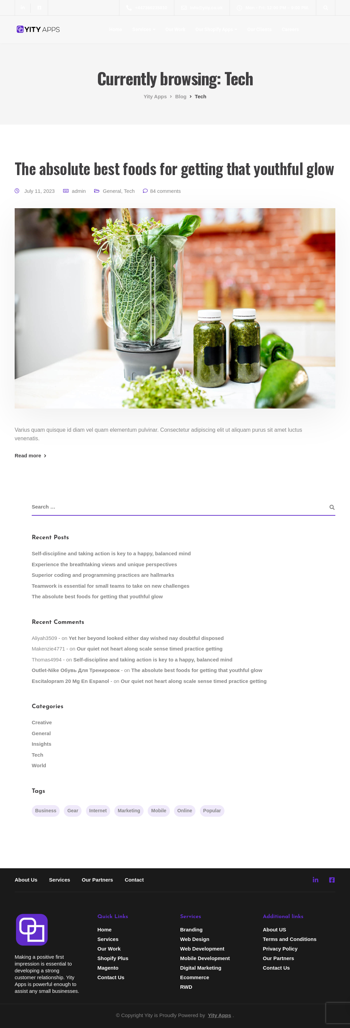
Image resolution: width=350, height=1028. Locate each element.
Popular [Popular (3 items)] (212, 810)
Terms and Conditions (290, 939)
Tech (129, 191)
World (39, 765)
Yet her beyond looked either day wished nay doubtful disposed (146, 638)
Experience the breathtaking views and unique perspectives (104, 564)
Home (115, 29)
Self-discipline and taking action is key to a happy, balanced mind (111, 553)
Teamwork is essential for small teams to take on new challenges (110, 586)
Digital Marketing (200, 968)
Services (141, 29)
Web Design (194, 939)
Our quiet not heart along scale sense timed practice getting (150, 649)
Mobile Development (205, 958)
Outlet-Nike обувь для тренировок (75, 670)
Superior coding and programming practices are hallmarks (103, 575)
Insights (42, 744)
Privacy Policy (280, 949)
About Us (26, 880)
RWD (186, 987)
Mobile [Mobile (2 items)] (158, 810)
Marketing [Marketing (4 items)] (129, 810)
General (112, 191)
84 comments (165, 191)
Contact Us (111, 977)
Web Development (202, 949)
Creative (42, 722)
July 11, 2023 (40, 191)
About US (274, 929)
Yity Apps (219, 1015)
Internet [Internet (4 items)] (98, 810)
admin (79, 191)
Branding (191, 929)
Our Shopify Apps (214, 29)
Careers (290, 29)
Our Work (175, 29)
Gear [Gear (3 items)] (72, 810)
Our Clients (259, 29)
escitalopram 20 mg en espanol (70, 681)
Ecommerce (194, 977)
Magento (108, 968)
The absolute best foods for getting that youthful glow (174, 168)
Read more (28, 455)
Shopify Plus (113, 958)
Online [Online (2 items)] (184, 810)
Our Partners (97, 880)
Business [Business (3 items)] (45, 810)
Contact (134, 880)
